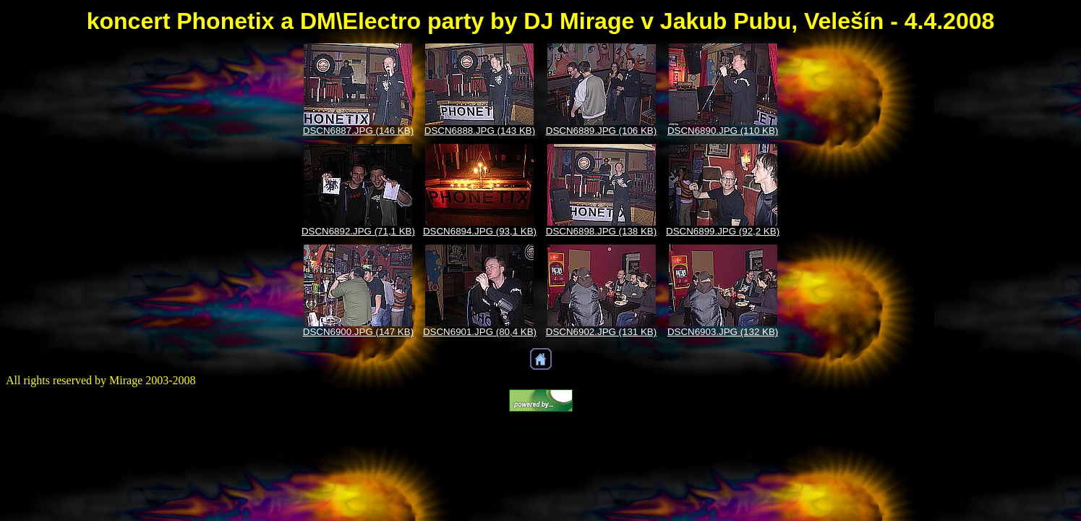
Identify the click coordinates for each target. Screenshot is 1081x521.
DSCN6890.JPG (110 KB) (722, 130)
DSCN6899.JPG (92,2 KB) (722, 231)
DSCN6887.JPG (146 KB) (358, 130)
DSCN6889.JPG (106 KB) (601, 130)
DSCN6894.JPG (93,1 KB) (480, 231)
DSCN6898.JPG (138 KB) (601, 231)
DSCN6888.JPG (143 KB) (479, 130)
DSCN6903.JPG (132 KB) (722, 331)
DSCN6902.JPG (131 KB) (601, 331)
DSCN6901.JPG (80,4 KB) (480, 331)
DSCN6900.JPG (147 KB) (358, 331)
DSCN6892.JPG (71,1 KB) (358, 231)
